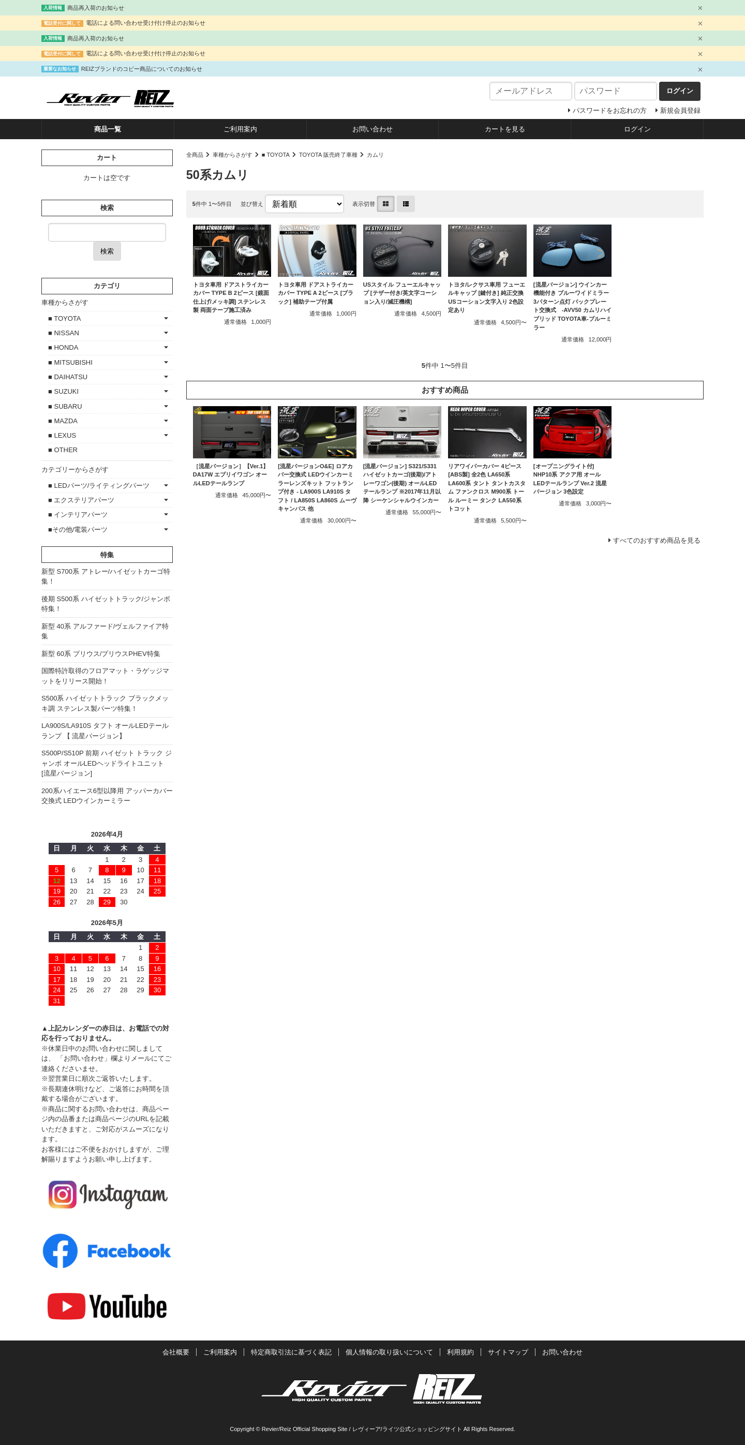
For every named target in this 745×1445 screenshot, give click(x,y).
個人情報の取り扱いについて (389, 1352)
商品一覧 (107, 129)
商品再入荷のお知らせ (95, 8)
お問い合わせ (372, 129)
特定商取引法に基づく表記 (291, 1352)
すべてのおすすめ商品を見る (657, 540)
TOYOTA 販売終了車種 (328, 155)
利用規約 (460, 1352)
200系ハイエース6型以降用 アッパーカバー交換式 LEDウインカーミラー (107, 796)
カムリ (375, 155)
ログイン (637, 129)
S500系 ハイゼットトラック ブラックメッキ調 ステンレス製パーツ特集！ (105, 703)
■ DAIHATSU (67, 377)
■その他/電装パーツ (78, 529)
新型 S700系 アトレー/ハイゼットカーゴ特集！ (105, 577)
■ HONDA (63, 347)
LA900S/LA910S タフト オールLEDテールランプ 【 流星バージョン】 (105, 731)
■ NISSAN (63, 333)
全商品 (194, 155)
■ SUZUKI (63, 391)
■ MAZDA (63, 421)
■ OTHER (63, 450)
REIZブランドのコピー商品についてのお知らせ (141, 69)
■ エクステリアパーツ (81, 500)
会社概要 (175, 1352)
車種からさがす (232, 155)
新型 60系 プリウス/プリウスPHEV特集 (100, 654)
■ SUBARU (65, 406)
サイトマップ (508, 1352)
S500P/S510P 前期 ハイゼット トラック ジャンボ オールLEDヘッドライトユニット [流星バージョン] (106, 763)
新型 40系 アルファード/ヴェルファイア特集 (105, 631)
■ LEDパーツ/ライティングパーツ (99, 485)
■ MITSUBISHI (70, 362)
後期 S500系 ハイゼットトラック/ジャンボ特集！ (105, 604)
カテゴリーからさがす (75, 469)
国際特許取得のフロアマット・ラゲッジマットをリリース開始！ (105, 676)
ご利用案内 (240, 129)
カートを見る (505, 129)
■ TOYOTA (276, 155)
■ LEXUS (62, 435)
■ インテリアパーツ (78, 514)
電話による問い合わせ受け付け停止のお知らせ (145, 23)
